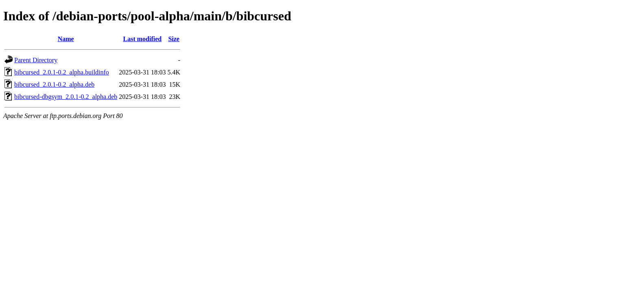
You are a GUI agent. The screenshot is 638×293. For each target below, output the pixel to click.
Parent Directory (35, 60)
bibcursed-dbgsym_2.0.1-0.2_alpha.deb (65, 96)
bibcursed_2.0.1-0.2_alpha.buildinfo (61, 72)
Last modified (142, 38)
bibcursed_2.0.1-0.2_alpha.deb (54, 84)
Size (173, 38)
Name (66, 38)
